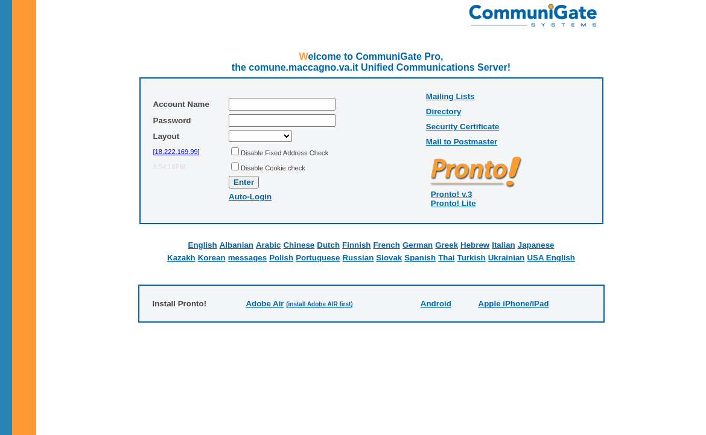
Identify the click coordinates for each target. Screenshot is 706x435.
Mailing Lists (450, 96)
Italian (503, 245)
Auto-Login (250, 196)
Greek (446, 245)
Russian (358, 257)
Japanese (536, 245)
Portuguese (318, 257)
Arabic (268, 245)
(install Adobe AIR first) (319, 304)
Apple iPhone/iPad (514, 303)
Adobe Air (265, 303)
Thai (446, 257)
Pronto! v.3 (451, 194)
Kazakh (181, 257)
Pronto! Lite (453, 203)
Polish (281, 257)
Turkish (471, 257)
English (202, 245)
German (417, 245)
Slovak (389, 257)
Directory (444, 111)
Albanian (236, 245)
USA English (550, 257)
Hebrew (474, 245)
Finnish (356, 245)
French (386, 245)
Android (436, 303)
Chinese (298, 245)
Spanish (420, 257)
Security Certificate (462, 126)
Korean (212, 257)
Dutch (328, 245)
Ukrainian (506, 257)
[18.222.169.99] (176, 151)
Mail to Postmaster (462, 141)
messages (247, 257)
